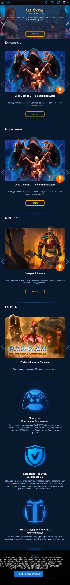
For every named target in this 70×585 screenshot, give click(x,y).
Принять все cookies (29, 573)
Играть (35, 34)
